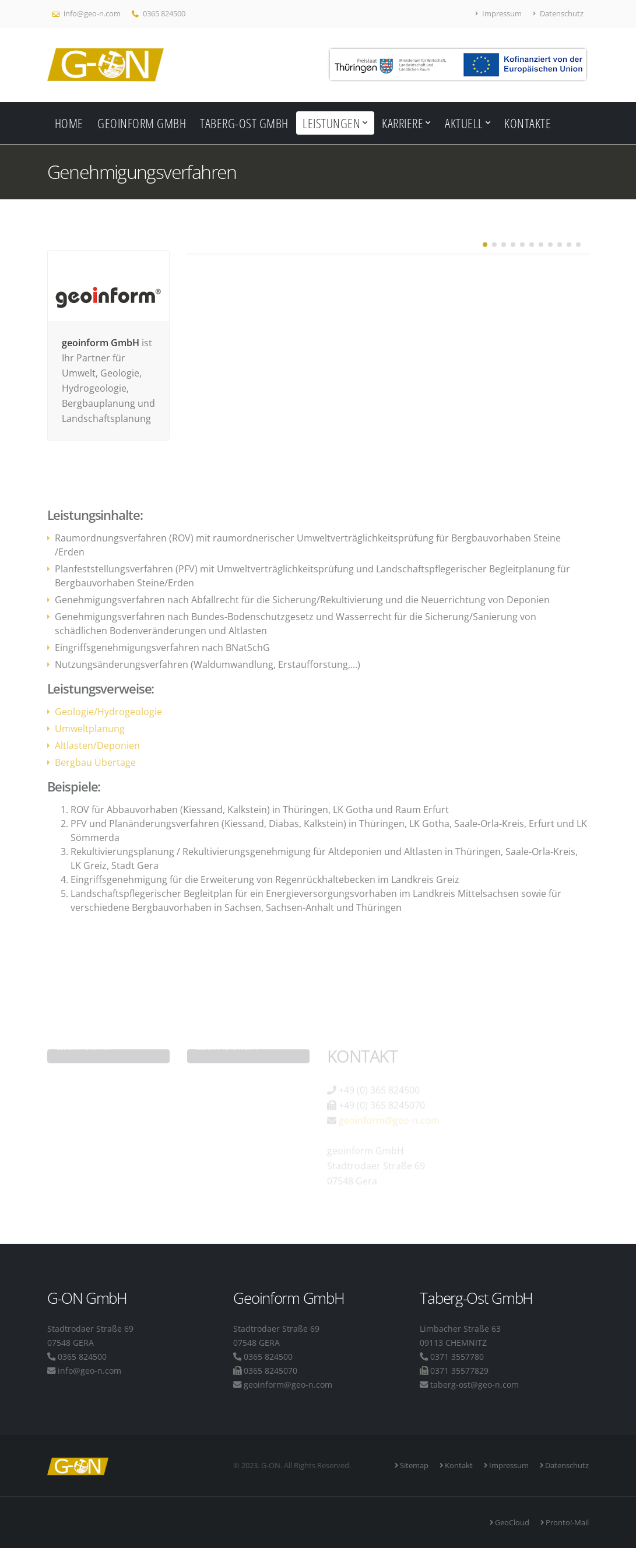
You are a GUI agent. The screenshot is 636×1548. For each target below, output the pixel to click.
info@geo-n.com (86, 13)
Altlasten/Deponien (97, 745)
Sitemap (413, 1465)
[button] (485, 252)
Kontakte (527, 123)
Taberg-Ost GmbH (244, 123)
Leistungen (331, 123)
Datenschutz (558, 13)
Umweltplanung (90, 728)
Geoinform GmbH (141, 123)
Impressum (499, 13)
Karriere (402, 123)
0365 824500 (158, 13)
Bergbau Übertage (95, 762)
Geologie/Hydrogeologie (108, 711)
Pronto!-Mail (566, 1522)
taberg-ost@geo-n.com (474, 1384)
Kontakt (458, 1465)
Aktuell (464, 123)
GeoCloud (511, 1522)
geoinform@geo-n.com (288, 1384)
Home (69, 123)
